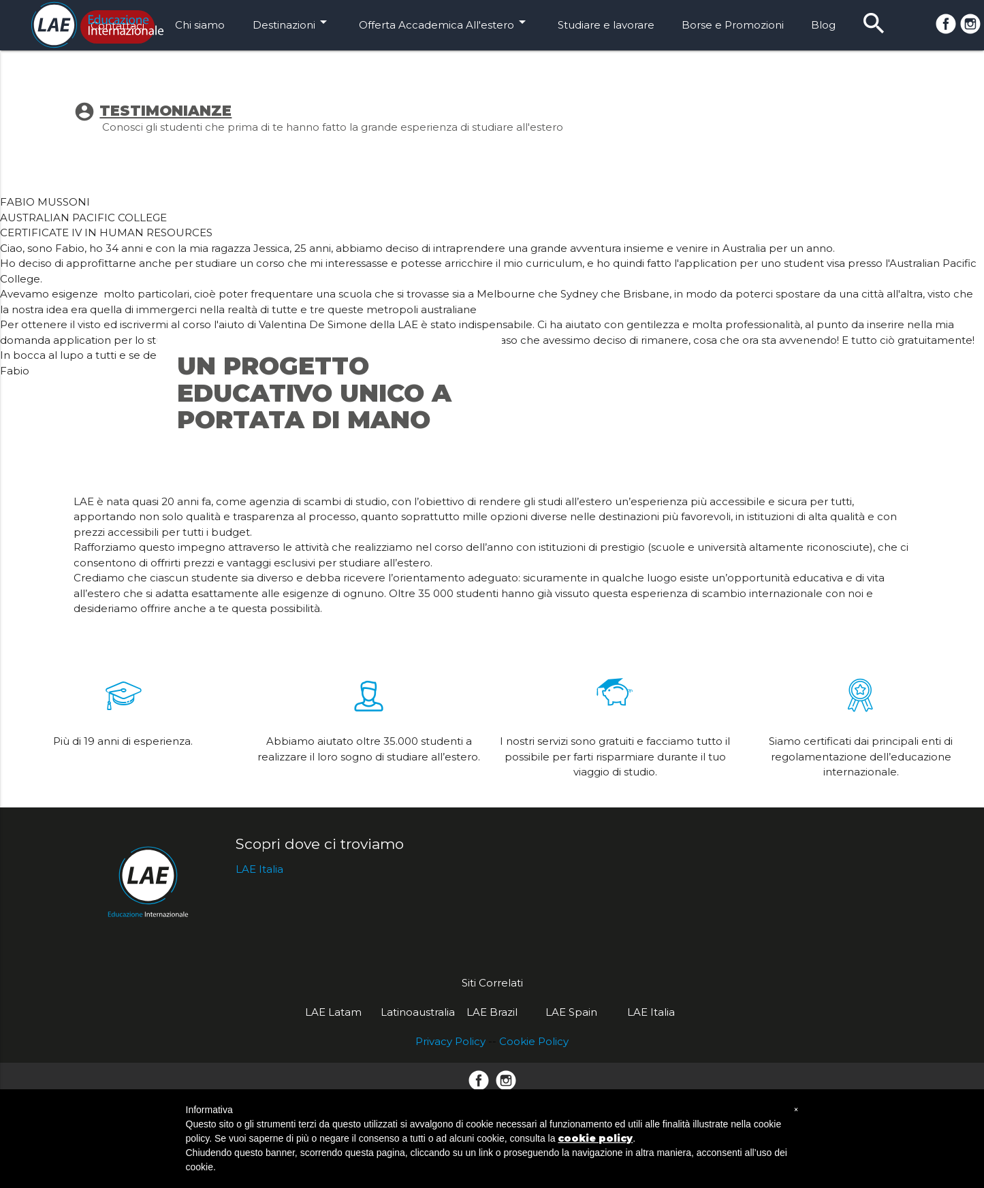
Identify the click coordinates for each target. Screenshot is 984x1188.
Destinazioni (292, 22)
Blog (823, 24)
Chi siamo (200, 24)
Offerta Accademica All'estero (444, 22)
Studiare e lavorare (606, 24)
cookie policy (595, 1138)
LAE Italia (259, 1042)
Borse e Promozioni (733, 24)
